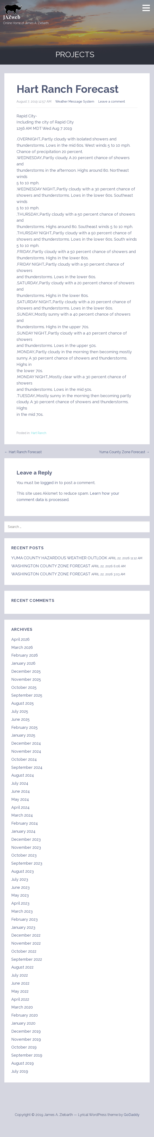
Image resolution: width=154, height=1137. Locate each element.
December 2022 (25, 935)
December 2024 (26, 743)
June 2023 (20, 887)
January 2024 (23, 831)
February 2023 (24, 919)
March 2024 (22, 815)
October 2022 (23, 951)
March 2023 (22, 911)
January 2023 (23, 927)
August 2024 (22, 775)
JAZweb (11, 17)
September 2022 (26, 959)
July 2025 (19, 711)
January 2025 (23, 735)
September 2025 (26, 695)
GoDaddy (131, 1115)
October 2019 (24, 1047)
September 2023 (26, 863)
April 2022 (20, 999)
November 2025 (26, 679)
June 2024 (20, 791)
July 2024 (19, 783)
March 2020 (22, 1007)
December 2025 (26, 671)
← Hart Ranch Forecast (23, 452)
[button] (147, 7)
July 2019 (19, 1071)
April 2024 (20, 807)
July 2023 (19, 879)
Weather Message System (74, 101)
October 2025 (24, 687)
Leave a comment (111, 101)
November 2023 (26, 847)
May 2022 (19, 991)
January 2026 (23, 663)
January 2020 (23, 1023)
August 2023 (22, 871)
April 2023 (20, 903)
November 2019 (26, 1039)
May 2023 (20, 895)
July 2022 (19, 975)
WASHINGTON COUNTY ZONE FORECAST (50, 566)
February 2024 (24, 823)
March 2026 (22, 647)
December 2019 (26, 1031)
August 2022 (22, 967)
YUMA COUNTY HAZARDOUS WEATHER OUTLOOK (59, 558)
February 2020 (24, 1015)
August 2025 (22, 703)
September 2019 (26, 1055)
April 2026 (20, 639)
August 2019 (22, 1063)
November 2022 (26, 943)
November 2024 (26, 751)
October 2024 (24, 759)
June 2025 (20, 719)
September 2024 (26, 767)
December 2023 (26, 839)
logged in (49, 482)
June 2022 (20, 983)
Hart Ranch (38, 433)
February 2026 (24, 655)
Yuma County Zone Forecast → (124, 452)
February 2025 (24, 727)
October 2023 (24, 855)
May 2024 (20, 799)
